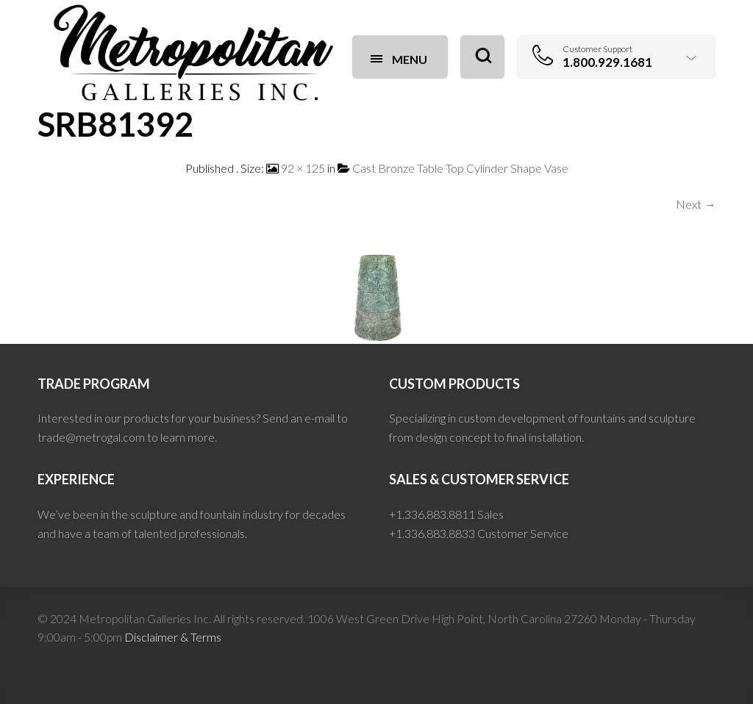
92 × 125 (303, 168)
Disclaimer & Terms (172, 637)
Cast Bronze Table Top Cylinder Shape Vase (460, 168)
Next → (695, 204)
